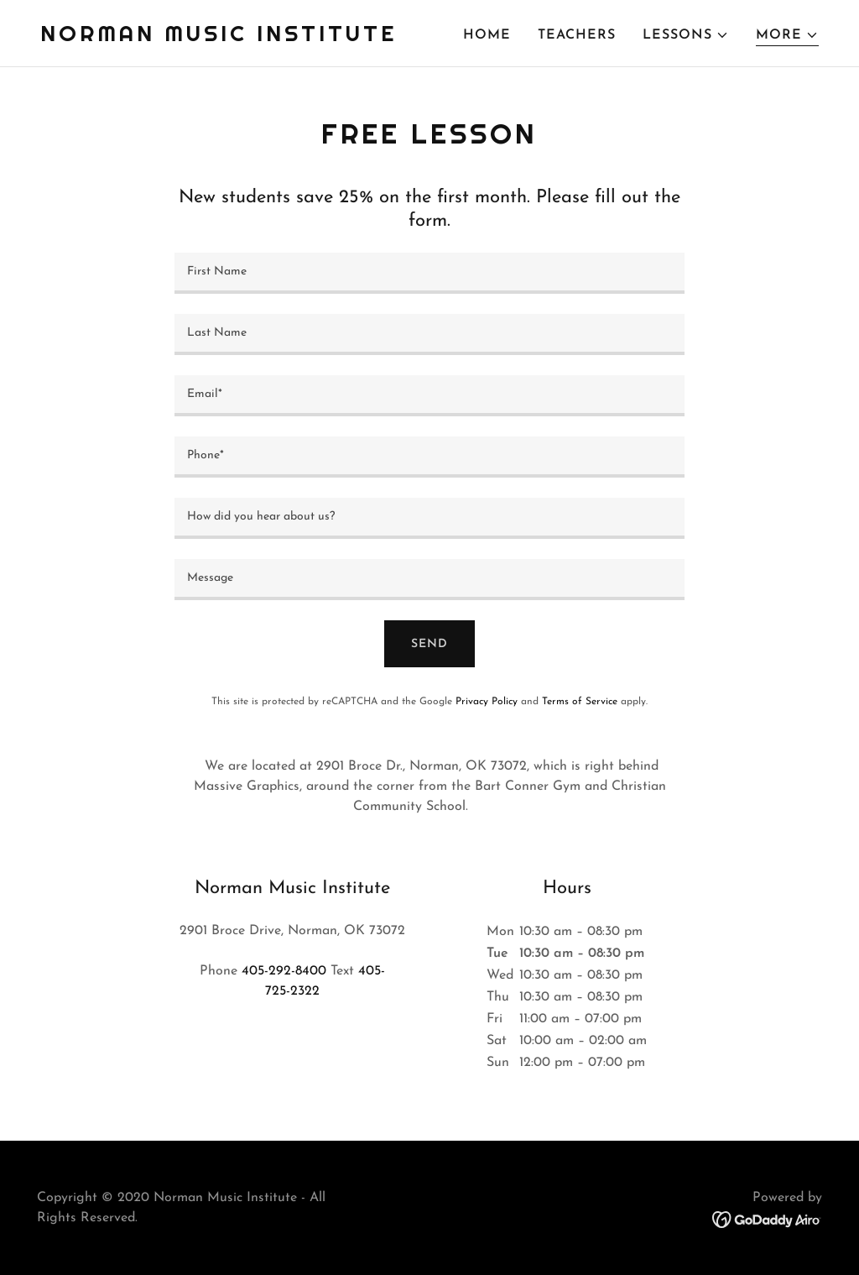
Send (429, 644)
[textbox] (429, 273)
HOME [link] (487, 35)
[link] (218, 37)
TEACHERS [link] (577, 35)
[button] (686, 35)
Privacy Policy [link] (487, 702)
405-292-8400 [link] (284, 971)
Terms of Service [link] (579, 702)
